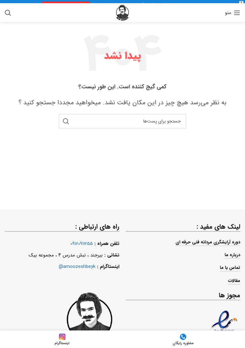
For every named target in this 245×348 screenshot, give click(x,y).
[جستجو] (8, 10)
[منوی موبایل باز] (232, 10)
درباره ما (232, 252)
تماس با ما (230, 265)
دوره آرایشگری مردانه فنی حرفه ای (207, 240)
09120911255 (82, 242)
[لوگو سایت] (122, 10)
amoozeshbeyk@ (77, 265)
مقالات (234, 278)
